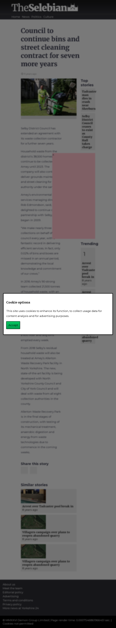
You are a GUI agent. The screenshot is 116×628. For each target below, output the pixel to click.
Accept (13, 325)
